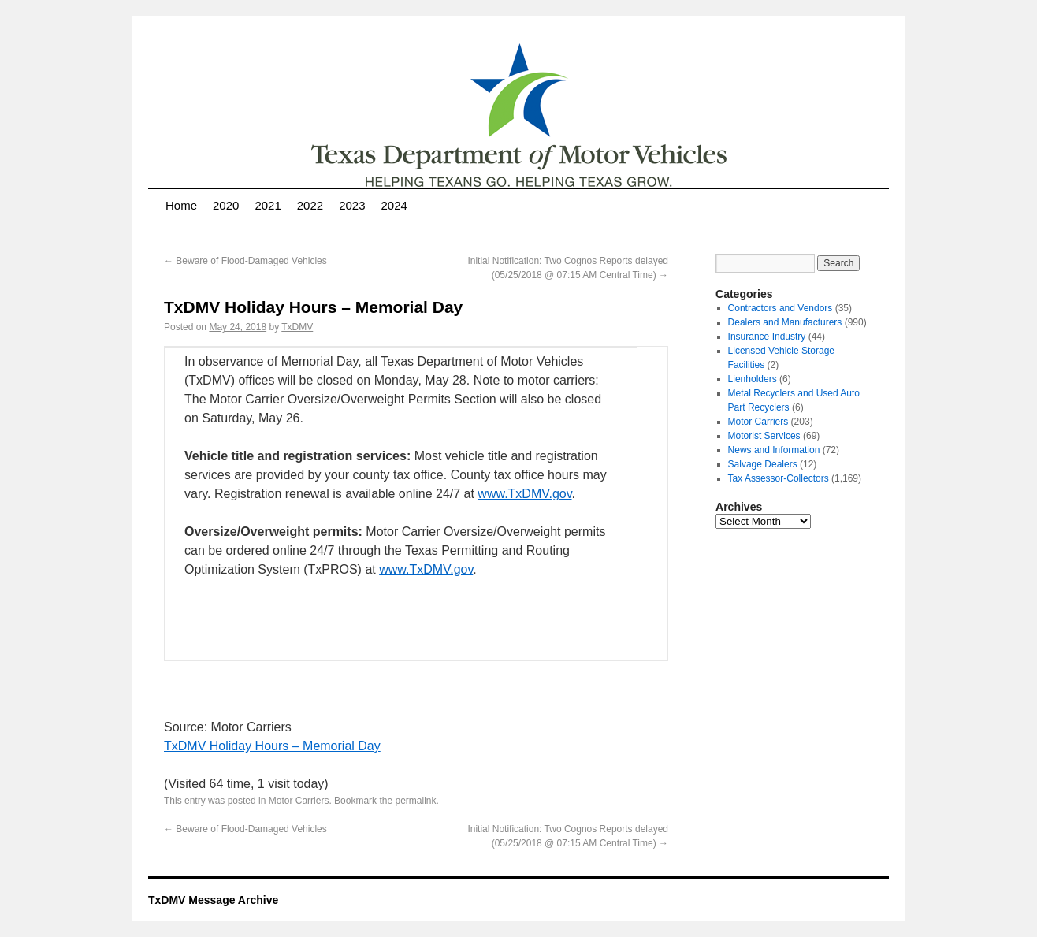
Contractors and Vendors (780, 308)
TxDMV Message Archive (213, 900)
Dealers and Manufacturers (785, 322)
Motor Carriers (299, 800)
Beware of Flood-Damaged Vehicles (245, 260)
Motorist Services (764, 435)
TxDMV (297, 327)
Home (181, 205)
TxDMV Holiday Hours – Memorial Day (272, 746)
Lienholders (752, 379)
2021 (268, 205)
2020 (226, 205)
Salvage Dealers (762, 464)
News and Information (774, 449)
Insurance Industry (767, 336)
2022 (310, 205)
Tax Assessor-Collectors (778, 478)
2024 (394, 205)
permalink (415, 800)
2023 (352, 205)
